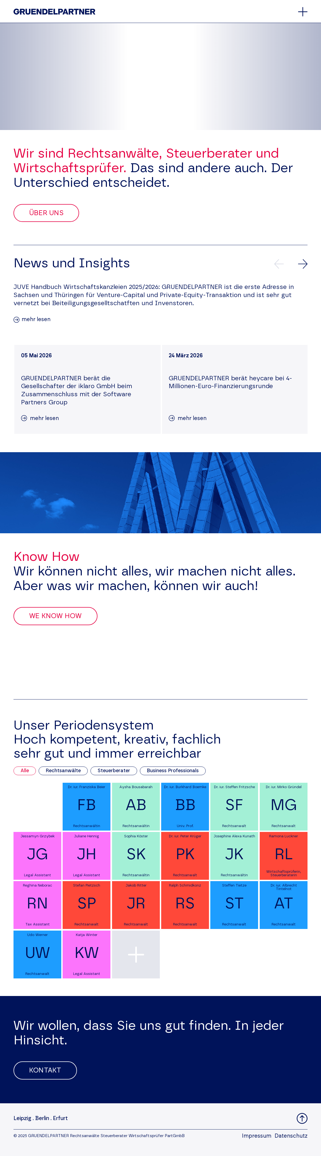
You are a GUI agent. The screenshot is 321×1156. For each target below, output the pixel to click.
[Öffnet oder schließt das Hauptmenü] (303, 11)
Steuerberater (113, 770)
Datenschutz (291, 1136)
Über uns (46, 213)
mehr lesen (36, 319)
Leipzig (22, 1118)
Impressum (256, 1136)
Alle (25, 770)
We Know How (55, 616)
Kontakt (45, 1070)
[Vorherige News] (279, 264)
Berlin (42, 1118)
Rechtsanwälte (63, 770)
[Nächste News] (303, 264)
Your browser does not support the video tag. (160, 76)
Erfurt (60, 1118)
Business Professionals (173, 770)
